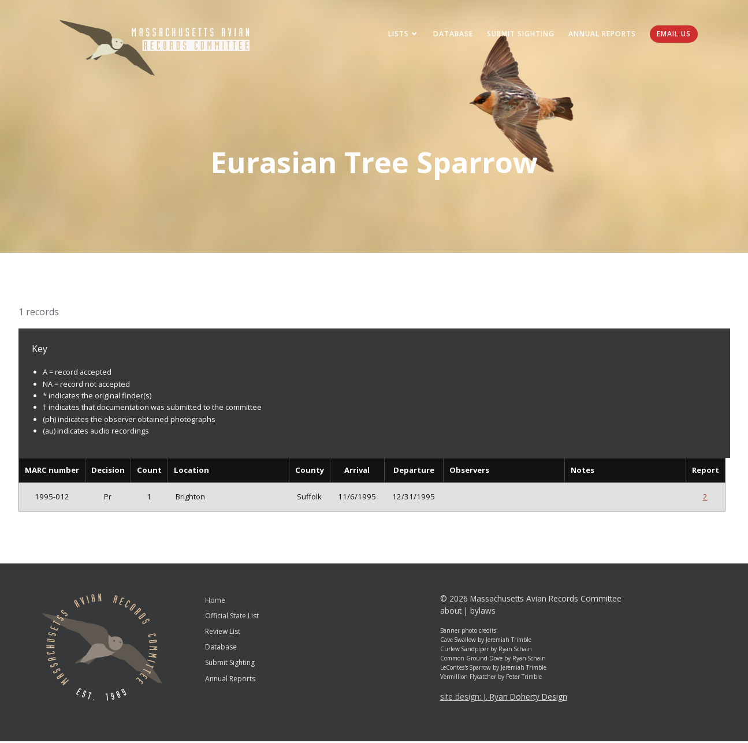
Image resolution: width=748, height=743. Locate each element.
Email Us (672, 34)
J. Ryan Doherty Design (525, 698)
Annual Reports (600, 34)
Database (451, 34)
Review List (222, 633)
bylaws (483, 612)
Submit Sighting (519, 34)
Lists (402, 34)
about (451, 612)
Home (215, 601)
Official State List (232, 617)
